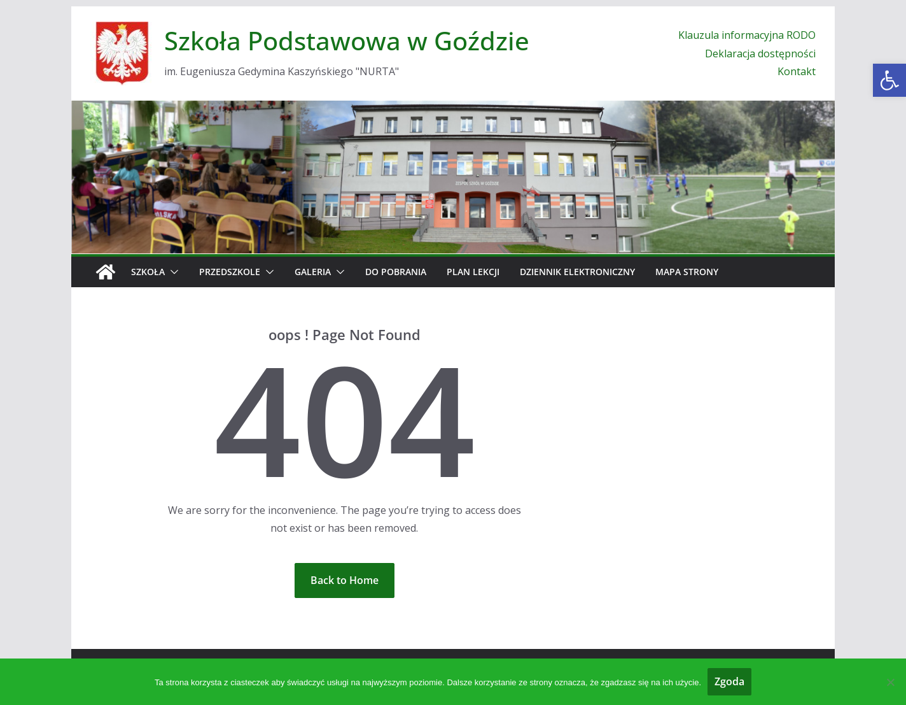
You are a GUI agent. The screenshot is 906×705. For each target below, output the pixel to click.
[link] (889, 80)
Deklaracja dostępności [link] (760, 53)
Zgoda (729, 681)
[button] (172, 272)
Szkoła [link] (148, 272)
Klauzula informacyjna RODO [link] (747, 35)
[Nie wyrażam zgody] (890, 682)
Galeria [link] (313, 272)
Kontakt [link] (796, 71)
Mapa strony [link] (686, 272)
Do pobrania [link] (395, 272)
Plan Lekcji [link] (473, 272)
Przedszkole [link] (229, 272)
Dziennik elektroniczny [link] (577, 272)
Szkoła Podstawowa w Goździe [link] (346, 40)
